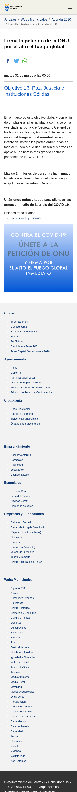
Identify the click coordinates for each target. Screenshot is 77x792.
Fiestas (15, 336)
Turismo (15, 736)
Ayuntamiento (15, 359)
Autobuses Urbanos (22, 598)
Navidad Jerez (19, 501)
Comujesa (17, 537)
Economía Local (20, 474)
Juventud (16, 672)
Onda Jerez (17, 696)
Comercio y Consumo (23, 612)
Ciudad (9, 313)
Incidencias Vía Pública (24, 418)
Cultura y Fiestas (20, 617)
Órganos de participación (25, 423)
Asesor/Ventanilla (21, 454)
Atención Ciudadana (22, 413)
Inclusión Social (20, 662)
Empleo (15, 637)
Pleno (14, 367)
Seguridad (17, 731)
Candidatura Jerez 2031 (25, 346)
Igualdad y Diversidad (23, 657)
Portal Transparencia (23, 716)
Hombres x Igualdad (22, 652)
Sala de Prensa (20, 726)
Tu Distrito (17, 341)
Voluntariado (18, 755)
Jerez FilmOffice (20, 667)
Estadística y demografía (25, 331)
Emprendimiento (17, 446)
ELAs (14, 642)
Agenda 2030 (18, 588)
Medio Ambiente (20, 677)
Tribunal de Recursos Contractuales (32, 392)
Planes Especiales (21, 711)
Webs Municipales (18, 579)
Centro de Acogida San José (27, 527)
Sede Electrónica (21, 408)
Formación (17, 459)
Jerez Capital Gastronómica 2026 (30, 351)
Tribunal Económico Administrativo (31, 387)
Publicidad (17, 464)
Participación (18, 701)
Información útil (20, 321)
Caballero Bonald (21, 522)
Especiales (12, 482)
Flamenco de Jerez (22, 505)
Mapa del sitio (48, 787)
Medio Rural (18, 681)
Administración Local (23, 377)
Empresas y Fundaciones (24, 514)
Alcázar (15, 593)
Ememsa (16, 542)
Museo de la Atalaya (22, 551)
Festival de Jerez (21, 647)
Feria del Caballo (21, 496)
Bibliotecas (17, 602)
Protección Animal (21, 706)
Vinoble (15, 746)
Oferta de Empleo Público (26, 382)
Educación (17, 632)
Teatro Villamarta (20, 556)
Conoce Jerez (19, 326)
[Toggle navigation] (70, 7)
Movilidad (16, 686)
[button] (7, 61)
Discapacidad (18, 627)
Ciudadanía (13, 400)
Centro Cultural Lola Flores (26, 561)
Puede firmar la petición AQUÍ (27, 218)
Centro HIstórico (20, 607)
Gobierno (16, 372)
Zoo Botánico (18, 760)
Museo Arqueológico (22, 691)
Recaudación (18, 721)
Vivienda (16, 751)
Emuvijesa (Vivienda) (23, 547)
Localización (18, 469)
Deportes (16, 622)
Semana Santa (19, 491)
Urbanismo (17, 741)
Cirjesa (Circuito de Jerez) (26, 532)
